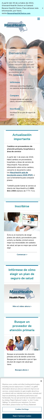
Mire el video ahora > (22, 306)
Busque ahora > (22, 370)
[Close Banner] (42, 8)
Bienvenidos (17, 53)
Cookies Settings (22, 411)
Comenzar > (18, 75)
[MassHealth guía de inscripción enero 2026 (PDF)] (20, 173)
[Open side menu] (38, 19)
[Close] (41, 382)
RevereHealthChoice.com (18, 13)
